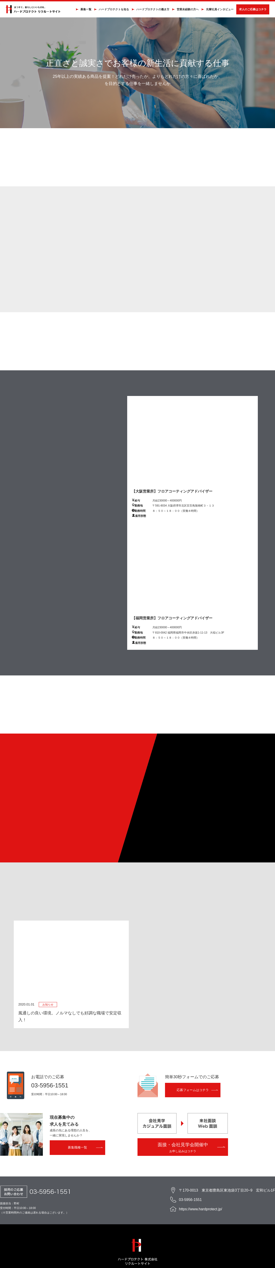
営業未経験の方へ (184, 11)
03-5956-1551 (49, 1088)
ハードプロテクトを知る (110, 11)
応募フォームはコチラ (193, 1093)
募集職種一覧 (77, 1151)
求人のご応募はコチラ (249, 11)
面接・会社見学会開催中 (183, 1151)
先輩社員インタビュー (216, 11)
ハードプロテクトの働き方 (149, 11)
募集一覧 (82, 11)
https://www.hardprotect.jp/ (200, 1212)
